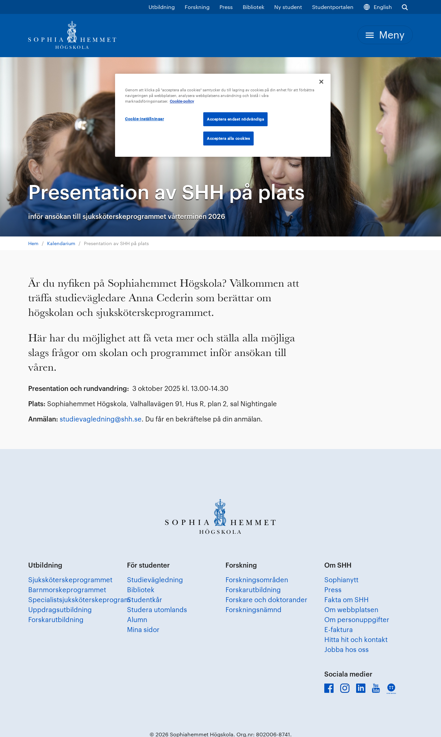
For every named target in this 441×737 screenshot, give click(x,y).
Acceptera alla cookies (228, 138)
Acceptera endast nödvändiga (235, 119)
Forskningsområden (256, 580)
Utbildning (162, 7)
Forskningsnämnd (253, 609)
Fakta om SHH (346, 599)
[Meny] (385, 35)
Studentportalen (332, 7)
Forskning (197, 7)
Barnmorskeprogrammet (67, 590)
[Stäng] (321, 81)
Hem (33, 243)
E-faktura (338, 629)
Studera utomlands (157, 609)
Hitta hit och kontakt (356, 639)
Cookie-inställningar (144, 119)
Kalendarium (61, 243)
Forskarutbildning (56, 619)
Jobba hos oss (346, 649)
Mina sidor (143, 629)
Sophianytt (341, 580)
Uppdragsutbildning (60, 609)
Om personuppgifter (356, 619)
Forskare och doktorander (266, 599)
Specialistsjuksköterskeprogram (79, 599)
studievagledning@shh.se (101, 419)
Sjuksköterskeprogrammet (70, 580)
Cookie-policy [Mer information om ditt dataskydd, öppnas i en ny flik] (182, 101)
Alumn (137, 619)
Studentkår (144, 599)
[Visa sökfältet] (405, 7)
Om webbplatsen (351, 609)
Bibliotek (253, 7)
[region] (223, 115)
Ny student (288, 7)
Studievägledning (155, 580)
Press (226, 7)
